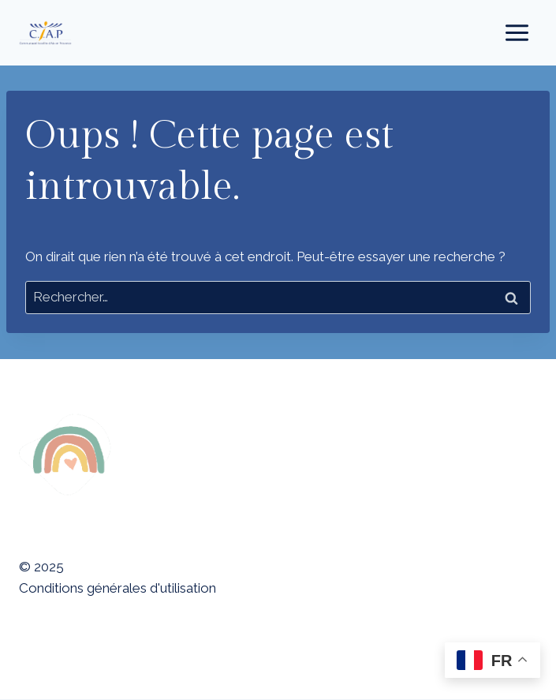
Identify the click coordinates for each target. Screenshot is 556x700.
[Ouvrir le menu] (516, 32)
